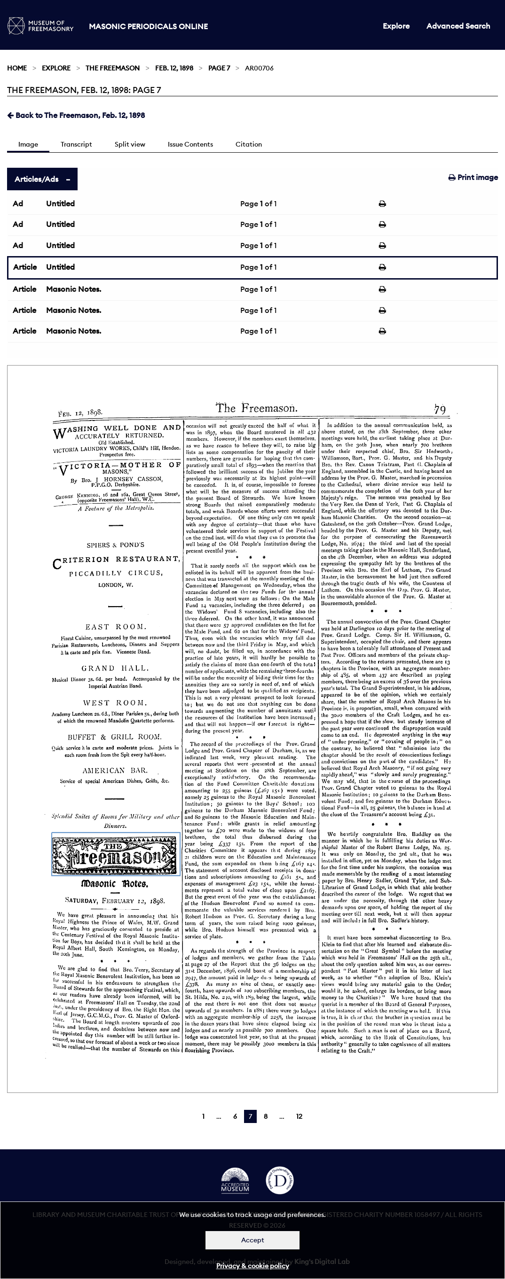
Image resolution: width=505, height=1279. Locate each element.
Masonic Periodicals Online (148, 26)
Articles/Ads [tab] (36, 179)
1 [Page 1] (203, 1116)
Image (28, 144)
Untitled (60, 203)
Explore (396, 26)
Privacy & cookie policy (252, 1266)
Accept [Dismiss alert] (252, 1240)
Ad (18, 203)
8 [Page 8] (266, 1116)
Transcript (76, 144)
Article (25, 267)
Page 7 (219, 68)
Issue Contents (190, 144)
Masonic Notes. (73, 289)
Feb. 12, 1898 (174, 68)
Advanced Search (458, 26)
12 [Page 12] (299, 1116)
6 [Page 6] (235, 1116)
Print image (473, 177)
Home (17, 68)
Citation (249, 144)
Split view (130, 144)
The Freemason (113, 68)
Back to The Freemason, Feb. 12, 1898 (76, 115)
